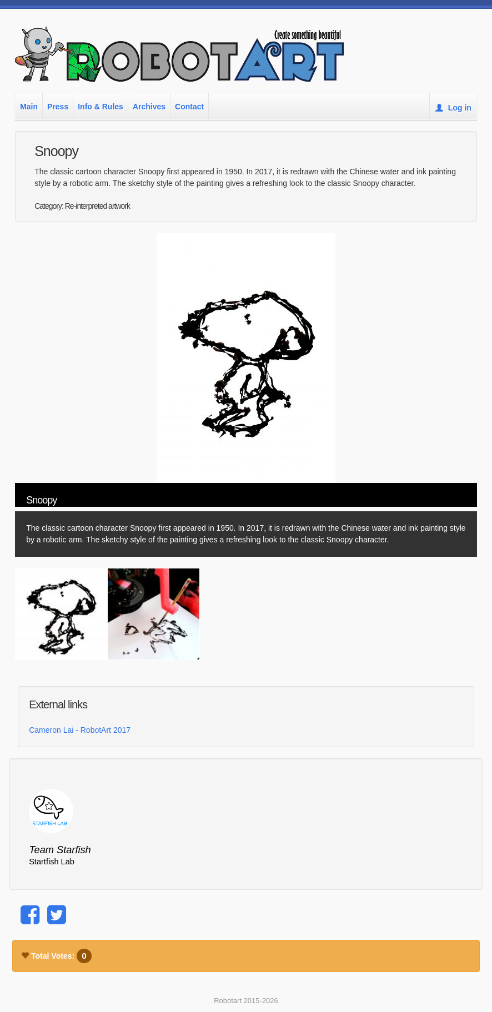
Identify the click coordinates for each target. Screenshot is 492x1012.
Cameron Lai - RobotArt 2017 (79, 730)
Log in (453, 107)
